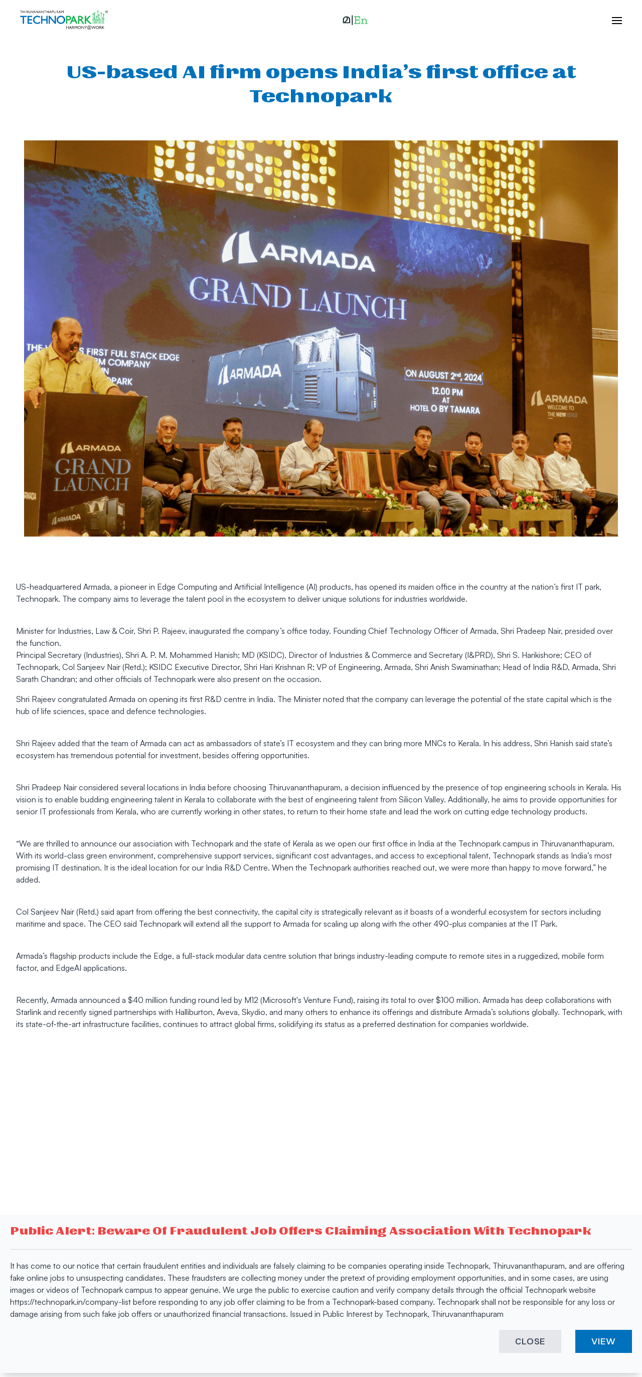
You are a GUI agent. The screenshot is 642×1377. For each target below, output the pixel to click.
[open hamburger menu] (612, 20)
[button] (355, 20)
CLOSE (530, 1341)
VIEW (603, 1341)
